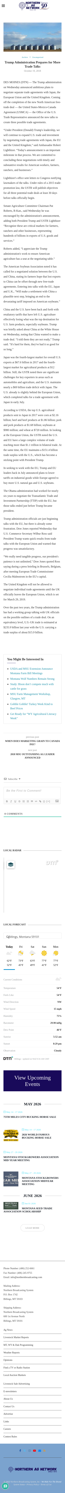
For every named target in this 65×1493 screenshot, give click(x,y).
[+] (48, 801)
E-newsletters (10, 1391)
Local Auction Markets (14, 1375)
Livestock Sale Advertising (16, 1383)
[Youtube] (34, 1450)
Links (6, 1421)
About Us (8, 1399)
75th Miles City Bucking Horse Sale (29, 1117)
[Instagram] (29, 1450)
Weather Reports (11, 1352)
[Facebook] (20, 1450)
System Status (19, 1484)
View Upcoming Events (32, 1080)
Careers (7, 1429)
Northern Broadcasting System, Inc (25, 1482)
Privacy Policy (33, 1484)
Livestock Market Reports (16, 1337)
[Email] (39, 1450)
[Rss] (44, 1450)
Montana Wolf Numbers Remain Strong (32, 678)
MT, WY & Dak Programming (18, 1345)
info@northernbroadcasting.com (26, 1277)
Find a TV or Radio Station (16, 1367)
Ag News (8, 1330)
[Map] (32, 885)
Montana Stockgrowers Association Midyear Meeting (40, 1181)
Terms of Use (46, 1484)
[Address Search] (32, 937)
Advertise (8, 1414)
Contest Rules (10, 1436)
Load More (33, 1228)
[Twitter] (24, 1450)
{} (44, 801)
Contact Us (8, 1406)
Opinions (7, 1360)
